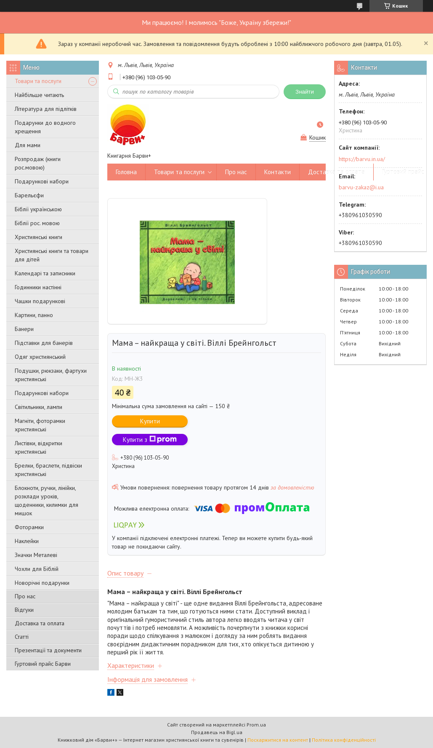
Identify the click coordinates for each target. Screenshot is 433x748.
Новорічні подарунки (42, 583)
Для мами (27, 145)
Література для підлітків (46, 109)
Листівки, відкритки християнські (38, 447)
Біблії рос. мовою (37, 223)
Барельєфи (29, 195)
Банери (24, 329)
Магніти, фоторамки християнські (40, 425)
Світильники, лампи (38, 407)
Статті (22, 636)
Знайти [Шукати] (304, 92)
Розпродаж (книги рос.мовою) (38, 163)
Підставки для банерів (44, 343)
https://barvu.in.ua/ (362, 159)
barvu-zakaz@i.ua (361, 187)
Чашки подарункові (40, 301)
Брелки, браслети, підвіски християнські (48, 470)
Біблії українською (38, 209)
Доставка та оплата (39, 623)
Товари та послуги (38, 81)
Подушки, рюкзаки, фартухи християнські (51, 375)
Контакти (277, 172)
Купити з (150, 440)
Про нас (25, 596)
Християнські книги (38, 237)
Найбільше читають (39, 95)
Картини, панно (34, 315)
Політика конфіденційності (344, 740)
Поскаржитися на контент (277, 740)
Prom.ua (256, 724)
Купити (150, 421)
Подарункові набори (42, 181)
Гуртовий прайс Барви (43, 663)
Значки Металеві (36, 555)
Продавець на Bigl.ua (216, 732)
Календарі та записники (45, 273)
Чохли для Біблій (36, 569)
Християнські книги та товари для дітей (51, 255)
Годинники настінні (38, 287)
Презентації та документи (48, 650)
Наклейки (27, 541)
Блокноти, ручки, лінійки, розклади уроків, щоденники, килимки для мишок (46, 500)
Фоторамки (29, 527)
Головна (126, 172)
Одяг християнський (40, 357)
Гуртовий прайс (403, 172)
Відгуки (24, 609)
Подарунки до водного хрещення (45, 127)
